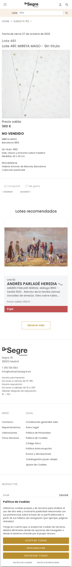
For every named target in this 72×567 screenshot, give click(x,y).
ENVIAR (63, 495)
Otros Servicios (10, 438)
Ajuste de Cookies (36, 464)
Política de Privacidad (48, 562)
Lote (14, 13)
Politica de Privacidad (38, 432)
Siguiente (25, 191)
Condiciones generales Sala (42, 422)
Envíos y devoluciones (38, 453)
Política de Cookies (22, 562)
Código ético (33, 443)
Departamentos (11, 427)
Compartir (12, 186)
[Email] (29, 495)
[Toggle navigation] (5, 4)
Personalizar (36, 548)
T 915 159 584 (10, 368)
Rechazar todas (36, 555)
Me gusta (32, 186)
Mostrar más (36, 325)
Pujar (10, 309)
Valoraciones (9, 432)
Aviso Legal (32, 427)
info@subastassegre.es (16, 371)
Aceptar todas (36, 540)
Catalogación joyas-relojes (41, 459)
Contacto (7, 422)
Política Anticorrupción (39, 448)
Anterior (7, 191)
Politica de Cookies (37, 438)
